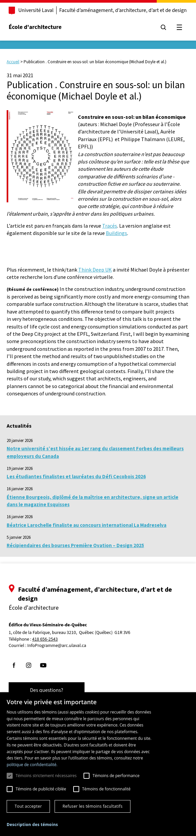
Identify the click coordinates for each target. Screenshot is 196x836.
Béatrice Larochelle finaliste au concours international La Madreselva (86, 525)
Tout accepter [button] (28, 806)
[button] (32, 824)
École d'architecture (35, 27)
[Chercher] (163, 27)
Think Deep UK (95, 269)
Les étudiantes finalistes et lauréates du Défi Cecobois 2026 (76, 476)
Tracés (109, 225)
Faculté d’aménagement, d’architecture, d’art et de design (123, 10)
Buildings (116, 233)
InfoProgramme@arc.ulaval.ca (56, 645)
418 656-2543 (45, 639)
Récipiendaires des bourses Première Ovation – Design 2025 (75, 545)
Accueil (13, 62)
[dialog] (98, 764)
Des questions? (46, 690)
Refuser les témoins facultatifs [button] (92, 806)
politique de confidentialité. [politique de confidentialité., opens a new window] (32, 764)
